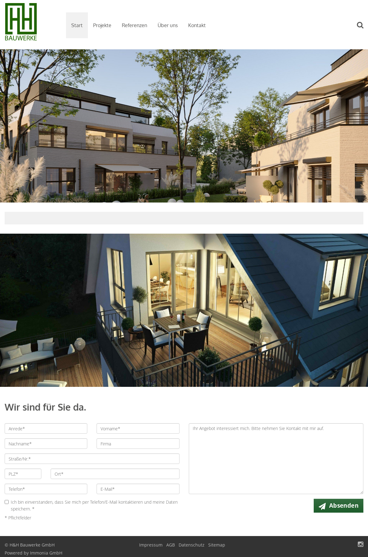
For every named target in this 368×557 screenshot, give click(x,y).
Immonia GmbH (46, 553)
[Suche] (363, 29)
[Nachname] (46, 443)
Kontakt (197, 25)
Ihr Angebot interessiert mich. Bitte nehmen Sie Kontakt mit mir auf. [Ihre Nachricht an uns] (276, 458)
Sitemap (216, 545)
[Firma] (138, 443)
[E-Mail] (138, 489)
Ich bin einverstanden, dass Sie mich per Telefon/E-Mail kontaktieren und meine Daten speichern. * (91, 505)
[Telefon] (46, 489)
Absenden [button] (343, 506)
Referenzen (134, 25)
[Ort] (115, 474)
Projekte (102, 25)
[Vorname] (138, 428)
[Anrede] (46, 428)
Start (77, 25)
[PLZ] (23, 474)
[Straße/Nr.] (92, 458)
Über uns (168, 25)
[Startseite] (31, 24)
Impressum (151, 545)
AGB (170, 545)
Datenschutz (192, 545)
